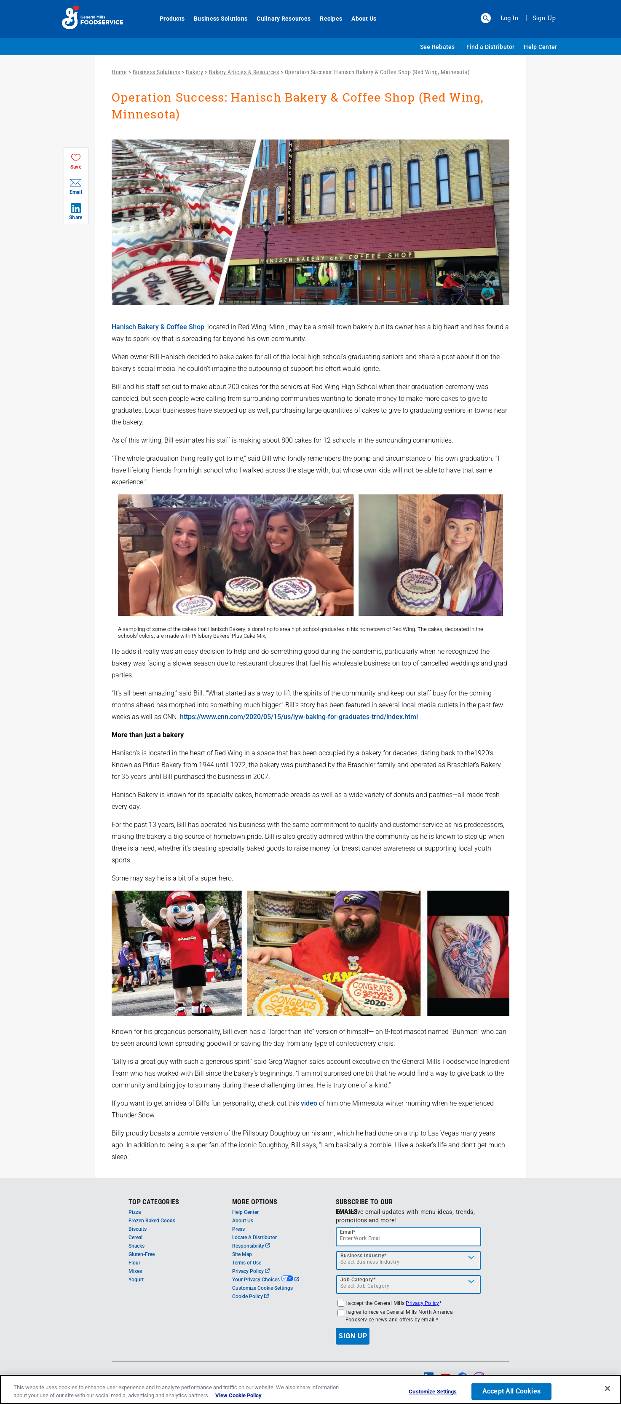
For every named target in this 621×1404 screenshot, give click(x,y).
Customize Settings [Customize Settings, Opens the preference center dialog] (433, 1392)
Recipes (326, 18)
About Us (359, 18)
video (309, 1103)
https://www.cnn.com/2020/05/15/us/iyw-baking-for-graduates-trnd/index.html (299, 717)
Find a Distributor (490, 46)
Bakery (194, 72)
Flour (134, 1263)
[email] (409, 1236)
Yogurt (136, 1280)
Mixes (135, 1271)
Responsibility (251, 1246)
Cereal (135, 1237)
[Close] (607, 1388)
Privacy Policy (251, 1271)
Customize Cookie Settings (262, 1288)
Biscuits (137, 1229)
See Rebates (437, 46)
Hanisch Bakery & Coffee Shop (158, 327)
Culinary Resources (279, 18)
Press (238, 1229)
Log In (510, 17)
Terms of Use (246, 1263)
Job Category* (358, 1280)
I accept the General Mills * (393, 1303)
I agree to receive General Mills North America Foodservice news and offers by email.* (399, 1316)
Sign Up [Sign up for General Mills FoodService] (544, 17)
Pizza (134, 1212)
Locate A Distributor (254, 1237)
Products (167, 18)
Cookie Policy (250, 1296)
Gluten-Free (141, 1254)
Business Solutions (216, 18)
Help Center (540, 46)
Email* (348, 1232)
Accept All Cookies (511, 1392)
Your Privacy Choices (265, 1280)
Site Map (242, 1254)
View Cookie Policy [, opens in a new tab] (238, 1395)
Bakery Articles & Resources (244, 72)
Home (119, 72)
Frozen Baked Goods (151, 1221)
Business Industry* (363, 1256)
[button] (486, 18)
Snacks (136, 1246)
